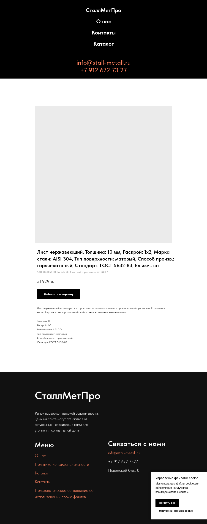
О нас (103, 21)
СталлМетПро (103, 10)
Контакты (104, 32)
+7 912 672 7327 (123, 461)
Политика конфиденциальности (62, 464)
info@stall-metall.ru (103, 62)
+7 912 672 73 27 (103, 70)
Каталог (103, 43)
